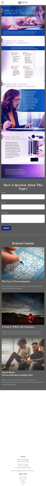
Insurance (23, 482)
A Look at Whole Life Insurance (18, 327)
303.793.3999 (25, 459)
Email (3, 203)
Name (3, 192)
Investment (23, 479)
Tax (23, 484)
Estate (23, 481)
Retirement (23, 477)
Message (4, 213)
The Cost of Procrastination (16, 281)
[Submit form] (6, 228)
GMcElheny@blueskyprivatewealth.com (23, 470)
